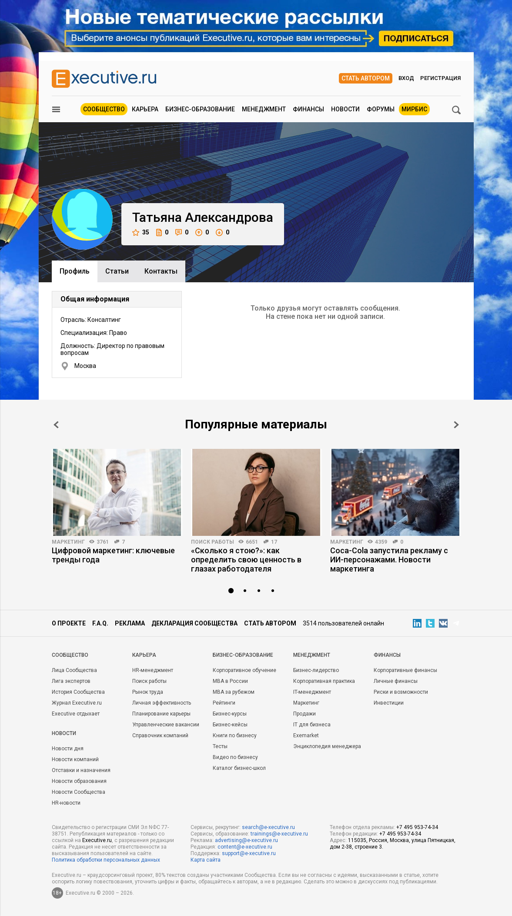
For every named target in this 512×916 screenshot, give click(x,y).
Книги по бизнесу (235, 735)
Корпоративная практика (324, 681)
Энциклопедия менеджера (327, 746)
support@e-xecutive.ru (249, 853)
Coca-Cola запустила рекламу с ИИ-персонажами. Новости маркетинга (389, 559)
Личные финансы (396, 681)
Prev (56, 425)
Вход (406, 78)
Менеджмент (264, 109)
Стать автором (365, 78)
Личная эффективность (161, 703)
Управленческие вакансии (165, 725)
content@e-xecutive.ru (245, 847)
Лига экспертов (71, 681)
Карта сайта (206, 860)
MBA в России (230, 681)
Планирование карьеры (161, 714)
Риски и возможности (401, 692)
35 (140, 232)
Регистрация (440, 78)
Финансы (308, 109)
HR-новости (66, 803)
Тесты (220, 746)
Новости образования (79, 781)
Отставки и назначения (81, 770)
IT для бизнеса (312, 725)
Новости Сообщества (78, 792)
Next (456, 425)
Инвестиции (389, 703)
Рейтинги (224, 703)
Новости (345, 109)
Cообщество (70, 655)
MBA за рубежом (233, 692)
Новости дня (68, 749)
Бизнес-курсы (230, 714)
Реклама (130, 623)
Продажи (304, 714)
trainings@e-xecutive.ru (279, 834)
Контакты (160, 271)
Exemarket (306, 735)
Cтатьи (117, 271)
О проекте (69, 623)
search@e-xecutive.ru (268, 827)
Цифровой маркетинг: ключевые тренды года (113, 555)
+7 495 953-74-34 (417, 827)
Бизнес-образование (200, 109)
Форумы (381, 109)
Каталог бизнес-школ (239, 768)
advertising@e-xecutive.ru (246, 840)
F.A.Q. (100, 623)
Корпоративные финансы (405, 670)
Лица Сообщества (74, 670)
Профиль (75, 271)
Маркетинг (68, 542)
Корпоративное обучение (244, 670)
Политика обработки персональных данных (106, 860)
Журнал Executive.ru (77, 703)
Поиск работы (212, 542)
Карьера (145, 109)
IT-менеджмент (312, 692)
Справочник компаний (160, 735)
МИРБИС (414, 109)
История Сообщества (78, 692)
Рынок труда (147, 692)
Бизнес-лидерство (316, 670)
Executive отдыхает (76, 714)
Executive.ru (97, 840)
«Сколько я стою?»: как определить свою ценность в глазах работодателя (246, 559)
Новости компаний (75, 759)
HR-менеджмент (152, 670)
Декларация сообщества (194, 623)
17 (274, 542)
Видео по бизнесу (235, 757)
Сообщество (104, 109)
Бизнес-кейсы (230, 725)
